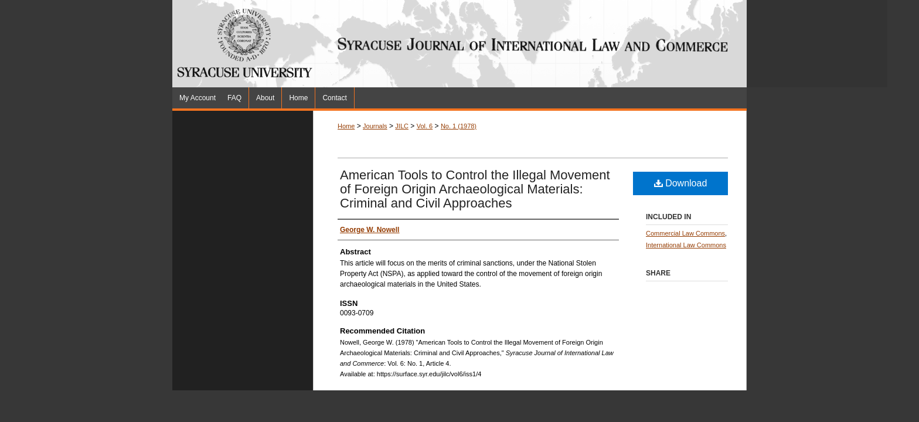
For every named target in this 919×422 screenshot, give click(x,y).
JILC (402, 126)
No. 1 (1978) (458, 126)
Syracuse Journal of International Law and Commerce (600, 43)
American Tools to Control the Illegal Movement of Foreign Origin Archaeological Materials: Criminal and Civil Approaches (475, 189)
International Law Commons (686, 245)
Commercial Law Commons (685, 233)
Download (680, 183)
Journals (375, 126)
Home (346, 126)
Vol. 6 (425, 126)
